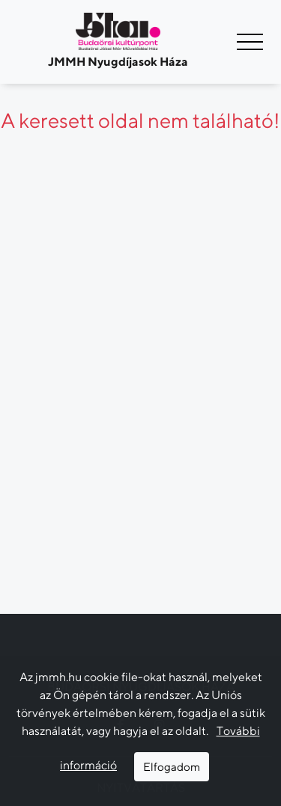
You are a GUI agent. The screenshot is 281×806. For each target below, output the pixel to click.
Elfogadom (171, 766)
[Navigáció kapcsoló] (250, 42)
